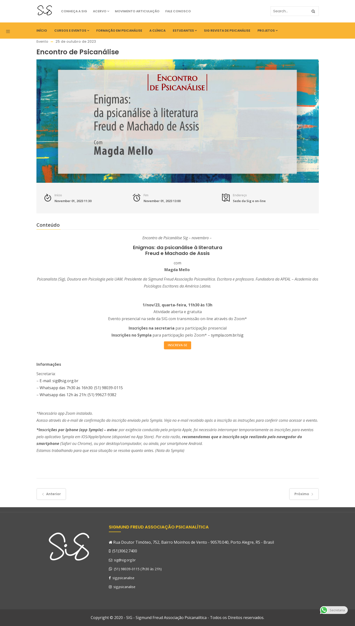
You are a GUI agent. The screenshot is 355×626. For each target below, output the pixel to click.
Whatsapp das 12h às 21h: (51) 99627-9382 (78, 394)
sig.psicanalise (121, 578)
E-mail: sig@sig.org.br (59, 380)
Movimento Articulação (137, 11)
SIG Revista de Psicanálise (227, 30)
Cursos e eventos (71, 30)
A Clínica (157, 30)
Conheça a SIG (74, 11)
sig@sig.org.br (122, 560)
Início (41, 30)
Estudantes (185, 30)
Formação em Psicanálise (119, 30)
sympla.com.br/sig (227, 335)
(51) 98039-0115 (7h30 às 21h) (138, 569)
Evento (42, 41)
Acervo (101, 11)
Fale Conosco (178, 11)
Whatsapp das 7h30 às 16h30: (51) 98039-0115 (81, 387)
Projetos (268, 30)
